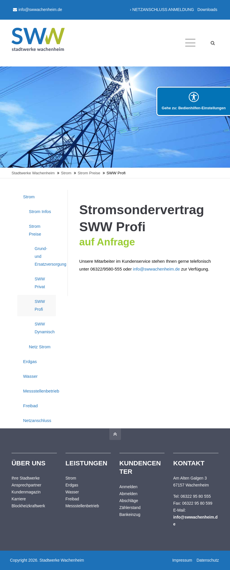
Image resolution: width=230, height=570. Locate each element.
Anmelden (128, 486)
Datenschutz (207, 560)
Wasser (30, 376)
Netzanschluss (37, 420)
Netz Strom (40, 346)
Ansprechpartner (26, 485)
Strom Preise (35, 230)
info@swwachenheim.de (37, 9)
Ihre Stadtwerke (26, 478)
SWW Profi (40, 305)
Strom (29, 196)
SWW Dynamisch (45, 328)
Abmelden (128, 493)
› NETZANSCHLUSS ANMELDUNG (162, 9)
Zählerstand (130, 507)
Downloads (207, 9)
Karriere (19, 499)
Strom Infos (40, 211)
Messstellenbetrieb (39, 390)
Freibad (30, 405)
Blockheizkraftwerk (28, 506)
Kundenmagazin (26, 492)
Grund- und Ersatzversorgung (45, 256)
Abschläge (128, 500)
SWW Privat (40, 283)
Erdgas (30, 361)
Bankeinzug (130, 514)
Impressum (182, 560)
